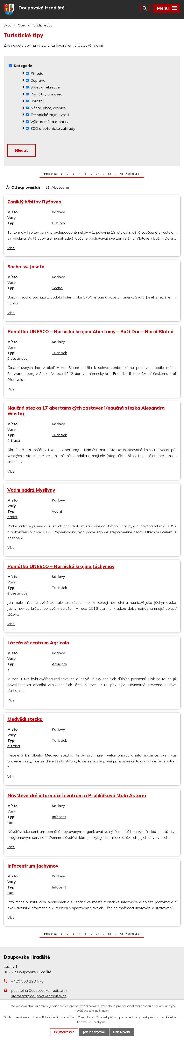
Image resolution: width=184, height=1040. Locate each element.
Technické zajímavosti (49, 115)
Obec (22, 26)
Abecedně (60, 188)
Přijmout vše (64, 1032)
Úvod (8, 26)
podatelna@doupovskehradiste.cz (39, 991)
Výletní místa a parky (49, 122)
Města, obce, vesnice (48, 108)
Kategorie (23, 66)
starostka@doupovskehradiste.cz (38, 996)
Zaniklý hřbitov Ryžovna (34, 203)
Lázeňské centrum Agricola (38, 644)
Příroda (36, 74)
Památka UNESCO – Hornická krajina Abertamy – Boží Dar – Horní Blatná (90, 332)
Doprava (37, 81)
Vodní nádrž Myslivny (31, 491)
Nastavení (121, 1032)
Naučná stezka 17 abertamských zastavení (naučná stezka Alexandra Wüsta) (86, 412)
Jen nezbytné (94, 1032)
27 (97, 174)
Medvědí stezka (25, 720)
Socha (57, 289)
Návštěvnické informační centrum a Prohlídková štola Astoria (76, 796)
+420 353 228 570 (27, 982)
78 (121, 174)
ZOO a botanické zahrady (52, 129)
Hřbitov (58, 224)
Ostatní (37, 101)
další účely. (102, 1010)
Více (11, 248)
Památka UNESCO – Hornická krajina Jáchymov (60, 567)
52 (109, 174)
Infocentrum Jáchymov (32, 867)
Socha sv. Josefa (25, 268)
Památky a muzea (46, 94)
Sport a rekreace (45, 87)
